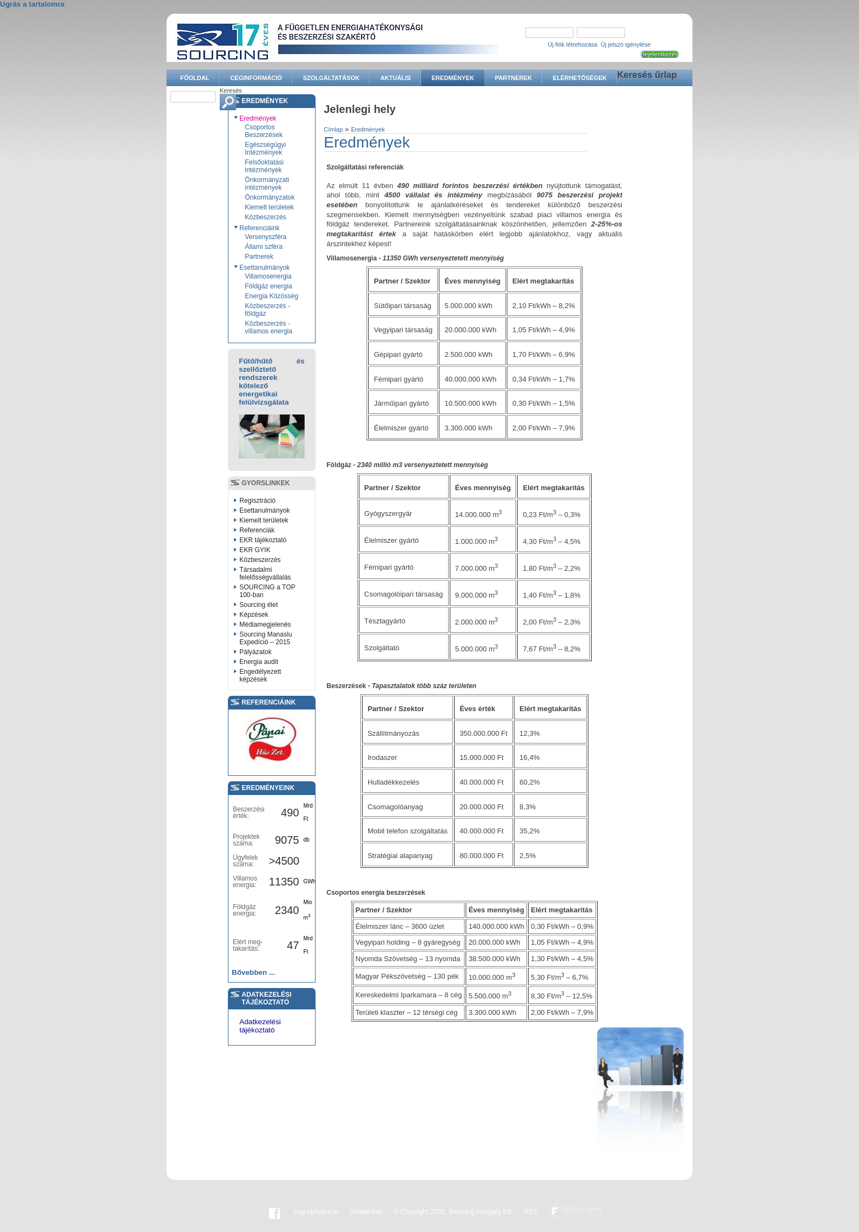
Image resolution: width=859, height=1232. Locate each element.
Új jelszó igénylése (626, 44)
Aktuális (395, 78)
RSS (530, 1212)
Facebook (274, 1211)
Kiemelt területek (269, 207)
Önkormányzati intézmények (267, 183)
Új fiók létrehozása (573, 44)
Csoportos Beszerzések (264, 131)
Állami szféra (264, 247)
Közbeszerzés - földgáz (267, 309)
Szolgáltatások (331, 78)
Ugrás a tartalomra (32, 4)
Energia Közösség (271, 296)
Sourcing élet (258, 605)
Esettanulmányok (264, 267)
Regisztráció (257, 500)
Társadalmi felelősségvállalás (265, 573)
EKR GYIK (255, 550)
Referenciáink (259, 228)
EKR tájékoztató (263, 540)
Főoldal (194, 78)
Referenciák (256, 530)
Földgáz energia (268, 286)
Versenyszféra (266, 237)
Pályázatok (255, 652)
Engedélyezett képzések (260, 675)
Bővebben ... (253, 972)
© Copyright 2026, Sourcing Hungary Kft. (453, 1212)
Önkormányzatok (270, 197)
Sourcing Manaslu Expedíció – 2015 (265, 638)
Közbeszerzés (265, 217)
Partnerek (513, 78)
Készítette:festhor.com (575, 1211)
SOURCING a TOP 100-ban (267, 591)
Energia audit (258, 662)
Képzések (253, 614)
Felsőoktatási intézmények (264, 166)
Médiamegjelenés (265, 624)
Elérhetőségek (579, 78)
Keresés (231, 90)
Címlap (333, 129)
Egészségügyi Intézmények (265, 148)
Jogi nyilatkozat (315, 1212)
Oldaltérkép (365, 1212)
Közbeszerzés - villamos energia (269, 327)
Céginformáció (256, 78)
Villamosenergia (268, 276)
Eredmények (453, 78)
